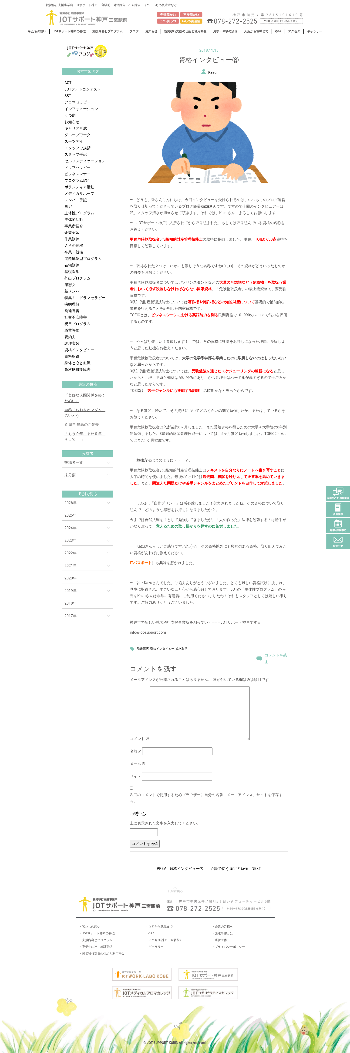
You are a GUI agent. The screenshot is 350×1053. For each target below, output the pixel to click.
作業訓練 (71, 239)
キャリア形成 (75, 128)
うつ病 (70, 115)
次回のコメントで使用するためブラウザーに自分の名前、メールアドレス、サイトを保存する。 (206, 798)
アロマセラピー (77, 102)
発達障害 (71, 311)
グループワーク (77, 135)
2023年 (70, 540)
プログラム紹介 (77, 180)
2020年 (70, 578)
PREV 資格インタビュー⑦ (180, 868)
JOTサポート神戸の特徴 (69, 31)
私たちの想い (37, 31)
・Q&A (150, 933)
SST (67, 96)
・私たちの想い (89, 926)
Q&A (278, 31)
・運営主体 (219, 940)
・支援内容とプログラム (95, 940)
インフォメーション (81, 109)
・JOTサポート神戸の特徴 (97, 933)
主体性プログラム (79, 213)
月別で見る (87, 494)
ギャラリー (314, 31)
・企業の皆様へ (222, 926)
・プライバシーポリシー (228, 947)
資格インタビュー (79, 350)
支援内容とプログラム (107, 31)
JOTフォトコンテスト (82, 89)
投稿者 (87, 453)
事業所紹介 (73, 226)
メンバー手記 (75, 200)
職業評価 (71, 330)
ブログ (133, 31)
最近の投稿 (87, 384)
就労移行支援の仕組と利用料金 (185, 31)
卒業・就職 (73, 252)
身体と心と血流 (77, 363)
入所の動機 (73, 245)
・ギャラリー (154, 947)
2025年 (70, 515)
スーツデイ (73, 141)
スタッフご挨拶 (77, 148)
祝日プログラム (77, 324)
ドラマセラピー (77, 167)
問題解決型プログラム (83, 258)
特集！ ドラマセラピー (84, 298)
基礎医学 (71, 271)
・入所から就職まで (159, 926)
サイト (135, 776)
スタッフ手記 (75, 154)
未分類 (70, 475)
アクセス (294, 31)
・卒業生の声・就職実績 (95, 947)
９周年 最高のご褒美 (81, 424)
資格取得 (71, 356)
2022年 (70, 553)
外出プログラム (77, 278)
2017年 (70, 616)
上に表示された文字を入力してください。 (165, 823)
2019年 (70, 591)
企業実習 (71, 232)
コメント (139, 739)
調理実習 (71, 343)
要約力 (70, 337)
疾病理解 (71, 304)
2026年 (70, 503)
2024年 (70, 528)
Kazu (212, 72)
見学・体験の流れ (225, 31)
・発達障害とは (222, 933)
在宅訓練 (71, 265)
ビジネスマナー (77, 174)
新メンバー (73, 291)
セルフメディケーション (84, 161)
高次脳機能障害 (77, 369)
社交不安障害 (75, 317)
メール (137, 764)
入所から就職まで (256, 31)
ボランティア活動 (79, 187)
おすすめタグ (88, 71)
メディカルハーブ (79, 193)
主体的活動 (73, 219)
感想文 (70, 285)
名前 (135, 751)
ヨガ (68, 206)
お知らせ (151, 31)
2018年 (70, 603)
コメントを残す (276, 658)
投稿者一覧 (73, 462)
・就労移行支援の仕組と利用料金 (102, 953)
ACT (67, 83)
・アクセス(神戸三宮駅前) (163, 940)
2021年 (70, 565)
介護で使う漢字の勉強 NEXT (236, 868)
